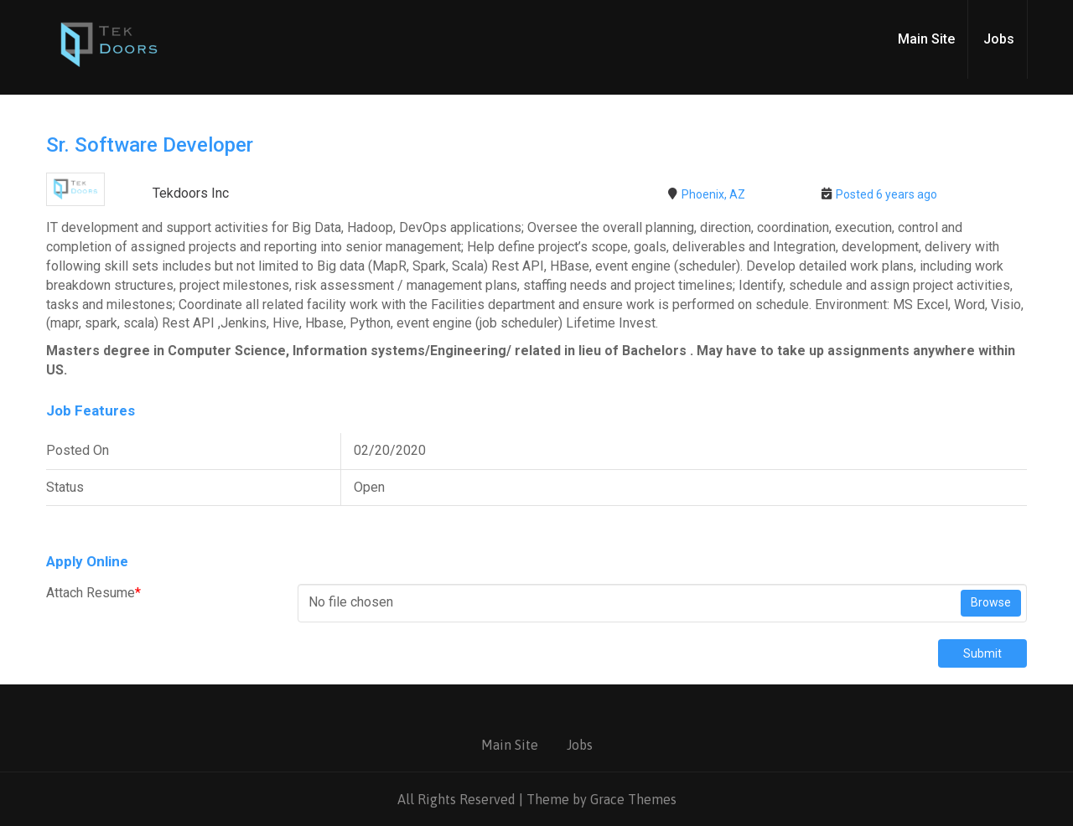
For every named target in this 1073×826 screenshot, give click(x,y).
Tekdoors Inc (191, 193)
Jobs (998, 39)
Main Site (926, 39)
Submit (982, 653)
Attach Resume (93, 593)
